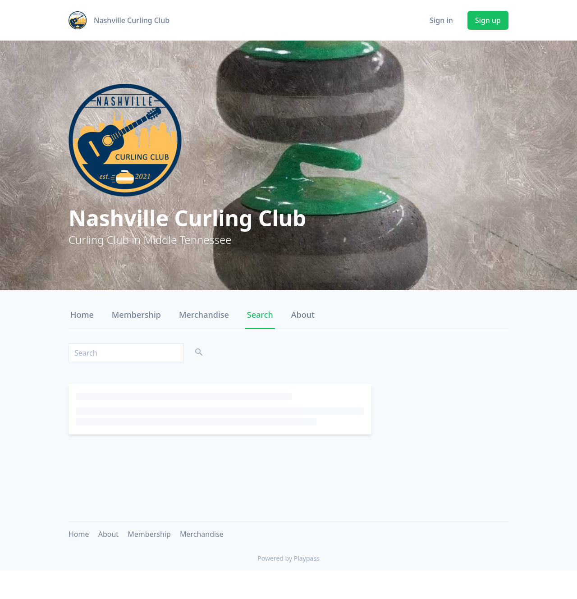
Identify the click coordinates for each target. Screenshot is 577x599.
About (303, 314)
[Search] (126, 352)
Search (260, 314)
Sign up (488, 20)
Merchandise (204, 314)
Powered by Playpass (288, 558)
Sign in (441, 20)
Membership (136, 314)
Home (82, 314)
